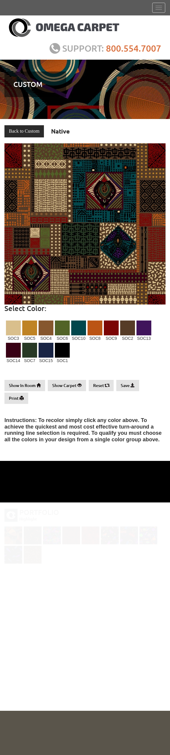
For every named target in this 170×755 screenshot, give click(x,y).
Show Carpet (67, 385)
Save (128, 385)
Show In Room (25, 385)
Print (16, 398)
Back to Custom (24, 131)
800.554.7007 (135, 48)
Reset (101, 385)
